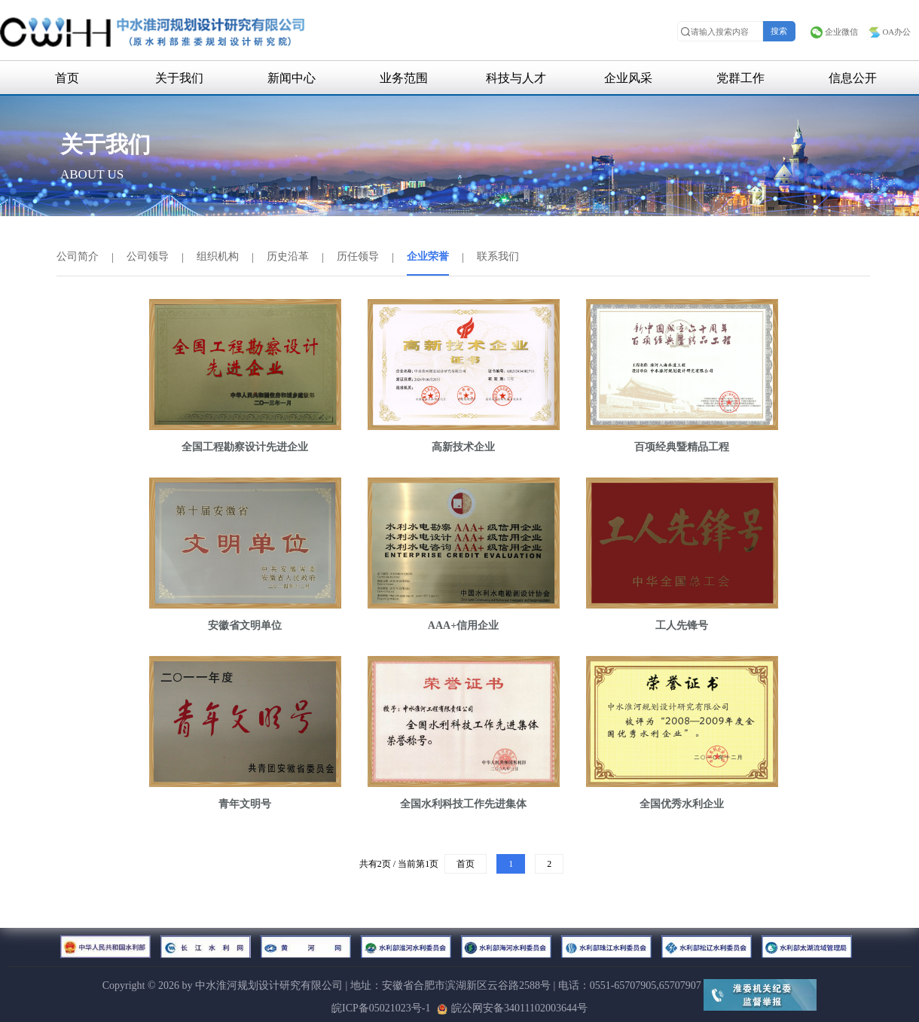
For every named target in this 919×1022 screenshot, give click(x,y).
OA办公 (889, 31)
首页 (67, 78)
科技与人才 (516, 78)
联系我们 (498, 256)
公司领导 (148, 256)
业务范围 (404, 78)
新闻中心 (291, 78)
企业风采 (628, 78)
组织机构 (218, 256)
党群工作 (740, 78)
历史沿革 (288, 256)
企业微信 (834, 31)
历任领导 (358, 256)
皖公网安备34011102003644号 (512, 1008)
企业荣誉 (428, 256)
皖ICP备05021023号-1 (380, 1008)
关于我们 (179, 78)
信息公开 (853, 78)
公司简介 (77, 256)
